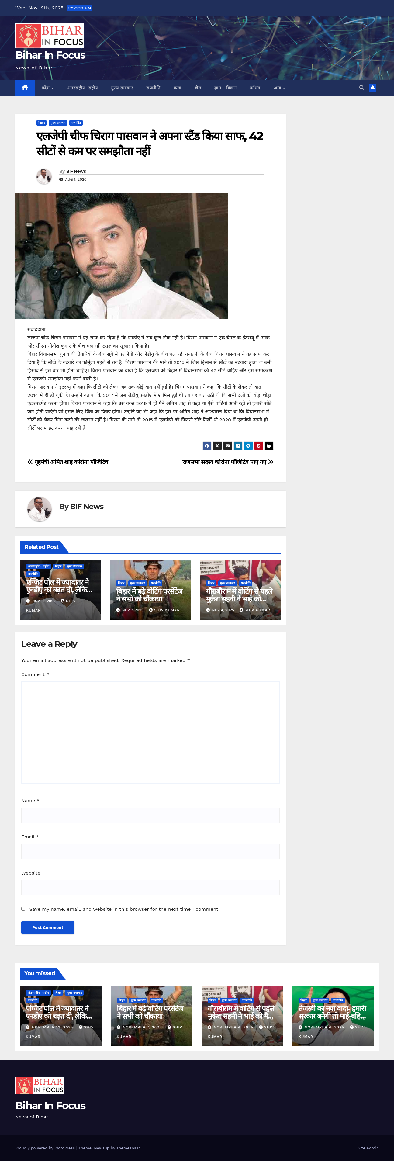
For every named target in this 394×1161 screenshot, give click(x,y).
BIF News (76, 171)
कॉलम (255, 88)
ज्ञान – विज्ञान (225, 88)
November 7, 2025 (143, 1027)
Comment (35, 674)
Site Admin (368, 1148)
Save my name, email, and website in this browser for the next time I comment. (124, 909)
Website (30, 873)
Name (30, 800)
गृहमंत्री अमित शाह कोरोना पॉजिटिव (67, 462)
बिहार (41, 122)
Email (30, 837)
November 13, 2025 (53, 1027)
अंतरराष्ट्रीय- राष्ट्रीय (82, 88)
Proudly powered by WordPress (45, 1148)
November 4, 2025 (234, 1027)
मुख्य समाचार (122, 88)
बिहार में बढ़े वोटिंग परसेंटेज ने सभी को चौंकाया (149, 595)
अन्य (278, 88)
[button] (361, 88)
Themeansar (128, 1148)
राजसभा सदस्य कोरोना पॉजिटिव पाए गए (228, 462)
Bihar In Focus (50, 55)
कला (177, 88)
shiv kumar (164, 610)
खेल (198, 88)
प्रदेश (46, 88)
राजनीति (153, 88)
